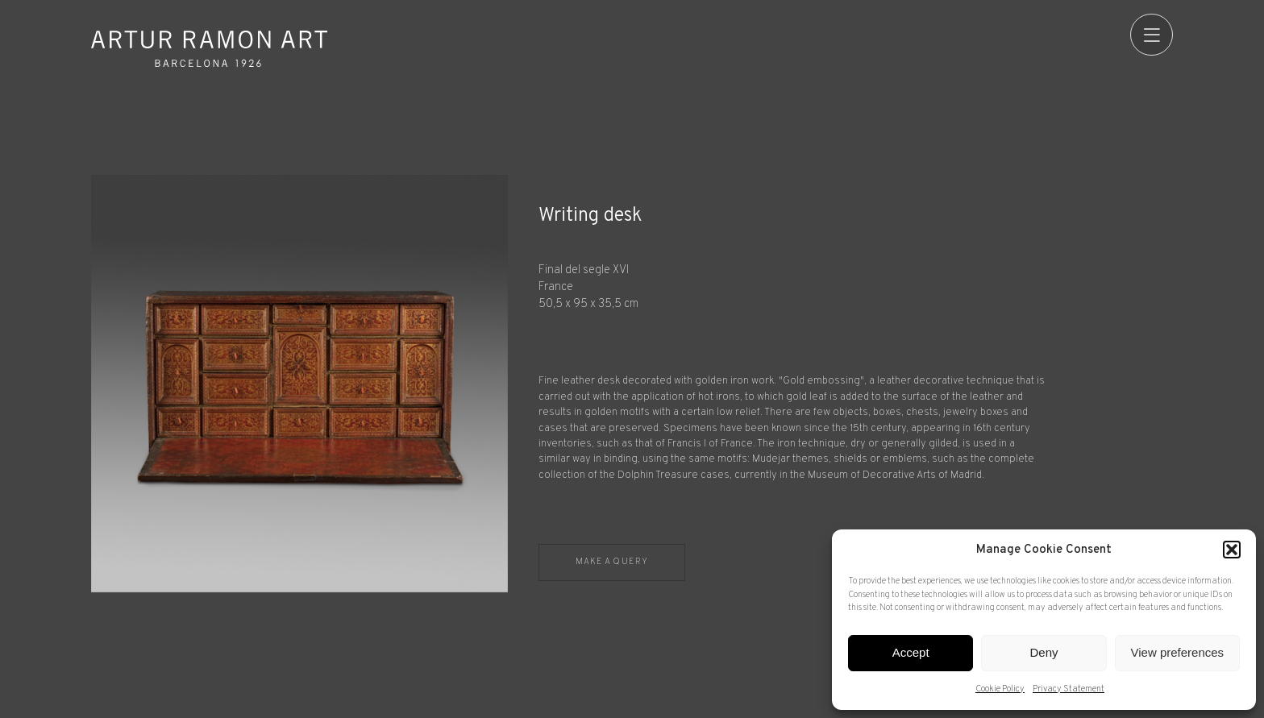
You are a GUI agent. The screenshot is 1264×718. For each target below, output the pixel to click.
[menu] (1151, 35)
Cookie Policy (1000, 689)
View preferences (1177, 652)
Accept (910, 652)
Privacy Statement (1068, 689)
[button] (1232, 550)
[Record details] (855, 365)
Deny (1043, 652)
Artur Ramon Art (209, 49)
